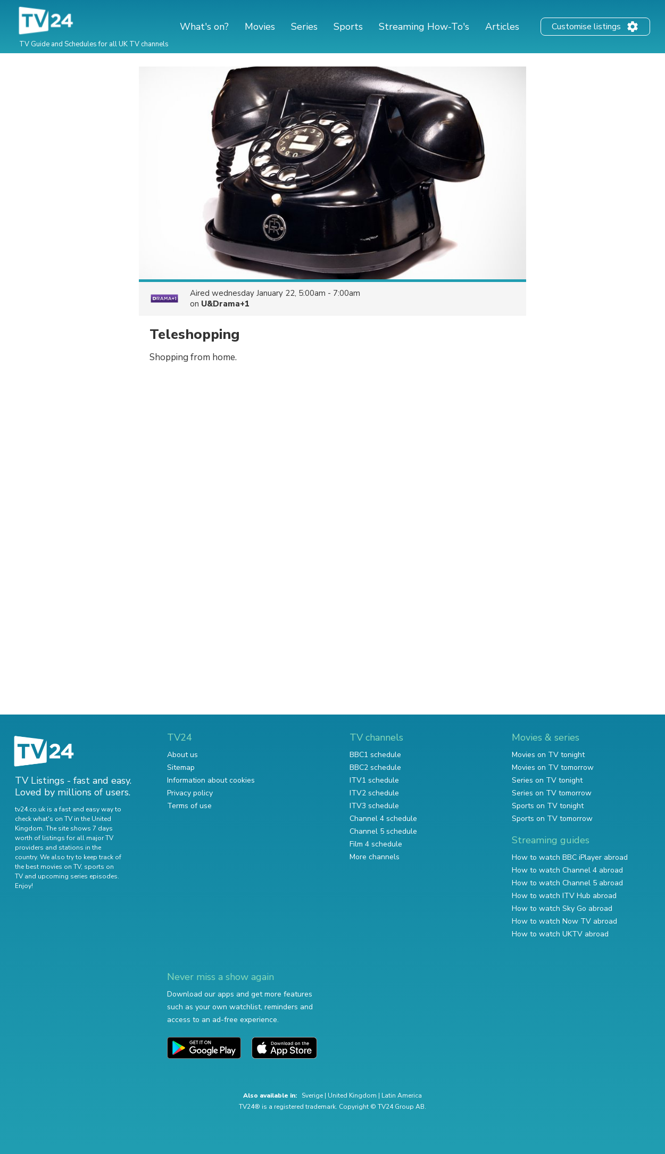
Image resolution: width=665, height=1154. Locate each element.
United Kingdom (352, 1095)
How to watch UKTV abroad (560, 934)
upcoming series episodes (78, 876)
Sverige (312, 1095)
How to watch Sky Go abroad (562, 908)
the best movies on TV (48, 866)
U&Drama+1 (225, 303)
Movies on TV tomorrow (553, 767)
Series (304, 26)
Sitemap (181, 767)
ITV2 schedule (374, 793)
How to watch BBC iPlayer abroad (570, 857)
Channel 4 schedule (383, 818)
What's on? (204, 26)
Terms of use (189, 806)
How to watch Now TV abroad (564, 921)
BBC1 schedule (375, 755)
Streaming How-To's (424, 26)
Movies (260, 26)
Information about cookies (211, 780)
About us (182, 755)
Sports (348, 26)
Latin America (401, 1095)
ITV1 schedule (374, 780)
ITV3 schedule (374, 806)
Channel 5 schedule (383, 831)
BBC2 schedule (375, 767)
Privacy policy (190, 793)
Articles (502, 26)
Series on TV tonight (547, 780)
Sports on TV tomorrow (552, 818)
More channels (375, 857)
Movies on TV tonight (548, 755)
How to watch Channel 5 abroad (567, 883)
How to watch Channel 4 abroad (567, 870)
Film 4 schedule (376, 844)
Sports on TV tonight (548, 806)
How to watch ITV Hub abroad (564, 896)
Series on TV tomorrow (552, 793)
